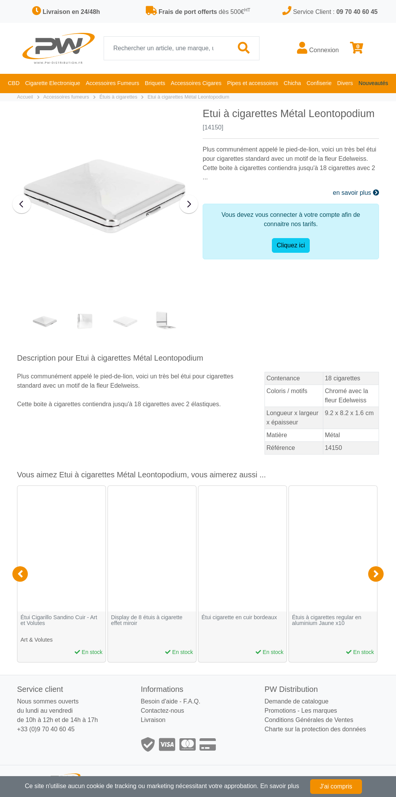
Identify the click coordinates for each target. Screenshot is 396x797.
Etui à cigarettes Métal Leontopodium (188, 97)
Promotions (280, 710)
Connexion (318, 48)
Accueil (25, 97)
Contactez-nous (162, 710)
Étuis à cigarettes (118, 97)
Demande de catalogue (296, 701)
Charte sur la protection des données (315, 729)
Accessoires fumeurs (66, 97)
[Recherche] (166, 48)
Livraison (153, 720)
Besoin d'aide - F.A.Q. (170, 701)
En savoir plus (279, 786)
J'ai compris (336, 786)
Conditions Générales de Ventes (309, 720)
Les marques (319, 710)
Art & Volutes (36, 640)
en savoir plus (356, 192)
